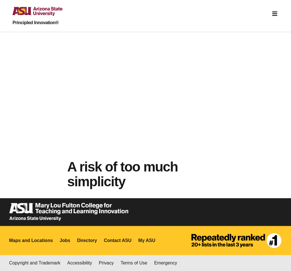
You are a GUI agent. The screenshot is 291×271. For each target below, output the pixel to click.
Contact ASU (117, 240)
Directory (87, 240)
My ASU (146, 240)
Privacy (106, 262)
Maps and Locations (31, 240)
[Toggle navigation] (274, 13)
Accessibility (79, 262)
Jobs (65, 240)
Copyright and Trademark (35, 262)
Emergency (165, 262)
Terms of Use (133, 262)
